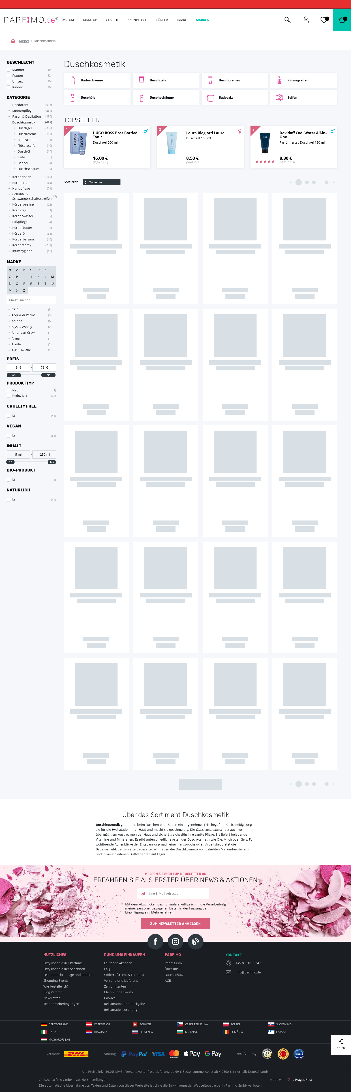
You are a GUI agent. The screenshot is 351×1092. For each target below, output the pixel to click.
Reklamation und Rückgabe (124, 1004)
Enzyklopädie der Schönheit (64, 969)
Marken (202, 20)
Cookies (110, 998)
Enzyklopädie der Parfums (63, 963)
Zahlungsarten (115, 986)
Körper (24, 41)
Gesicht (112, 20)
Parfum (68, 20)
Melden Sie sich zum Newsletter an (175, 878)
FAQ (107, 969)
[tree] (29, 178)
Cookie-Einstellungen (91, 1079)
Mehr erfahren (162, 912)
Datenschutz (174, 975)
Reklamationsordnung (120, 1009)
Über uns (172, 969)
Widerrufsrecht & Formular (124, 975)
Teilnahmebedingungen (61, 1004)
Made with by (291, 1079)
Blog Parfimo (52, 992)
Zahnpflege (137, 20)
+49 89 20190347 (248, 963)
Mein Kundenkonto (118, 992)
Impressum (173, 963)
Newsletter (51, 998)
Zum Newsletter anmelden (175, 924)
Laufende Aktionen (118, 963)
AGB (168, 980)
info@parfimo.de (248, 972)
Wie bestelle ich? (55, 986)
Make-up (90, 20)
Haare (182, 20)
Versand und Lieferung (121, 980)
